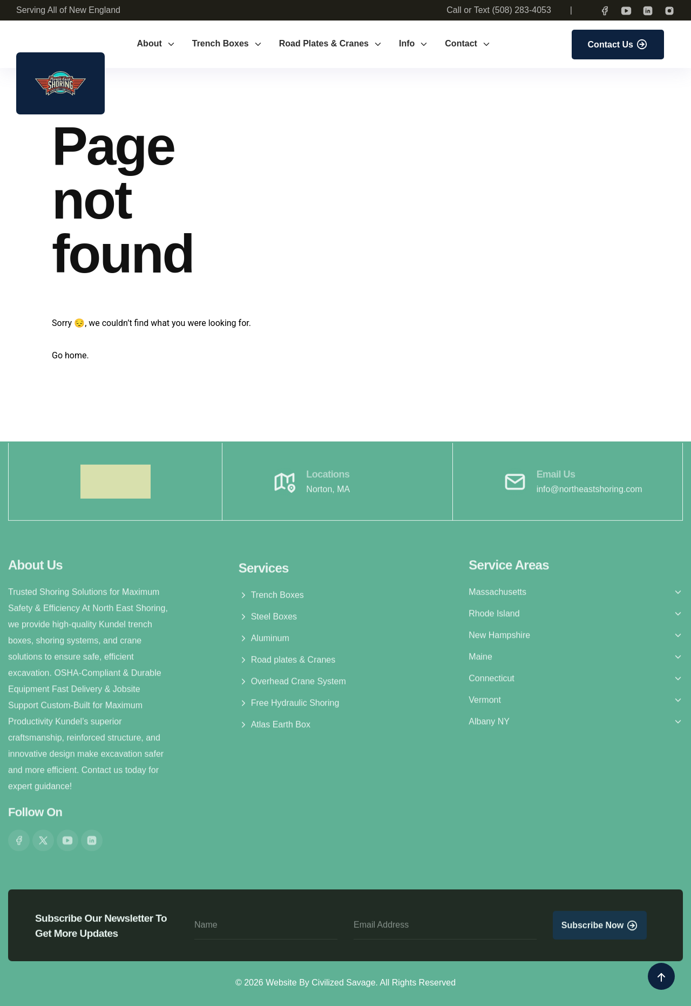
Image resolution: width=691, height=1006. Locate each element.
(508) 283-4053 (521, 10)
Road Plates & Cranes (331, 44)
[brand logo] (115, 485)
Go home (69, 355)
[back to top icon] (661, 976)
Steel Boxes (268, 621)
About (156, 44)
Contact (468, 44)
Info (414, 44)
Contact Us (618, 44)
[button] (576, 588)
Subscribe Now (600, 929)
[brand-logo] (60, 83)
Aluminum (264, 643)
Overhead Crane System (292, 686)
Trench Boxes (227, 44)
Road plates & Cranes (287, 664)
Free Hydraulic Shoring (289, 707)
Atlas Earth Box (274, 729)
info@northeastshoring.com (589, 493)
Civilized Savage (343, 982)
